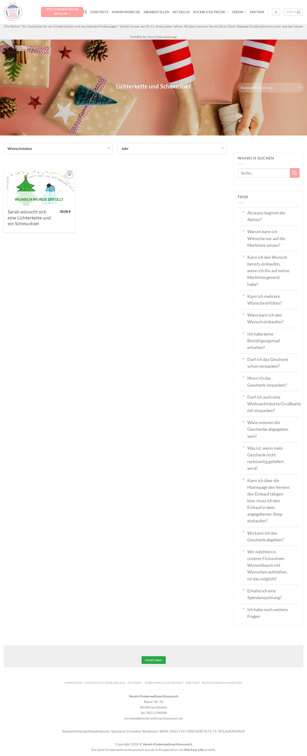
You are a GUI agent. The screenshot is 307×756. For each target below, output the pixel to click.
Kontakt (135, 683)
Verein (239, 12)
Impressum (74, 683)
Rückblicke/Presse (211, 12)
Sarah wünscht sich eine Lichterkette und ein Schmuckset (29, 217)
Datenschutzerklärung (105, 683)
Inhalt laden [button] (153, 660)
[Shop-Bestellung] (270, 87)
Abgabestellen (156, 12)
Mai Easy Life (194, 750)
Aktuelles (181, 12)
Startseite (99, 12)
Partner (257, 12)
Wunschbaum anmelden (222, 683)
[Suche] (85, 12)
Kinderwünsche (126, 12)
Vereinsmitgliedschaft (164, 683)
